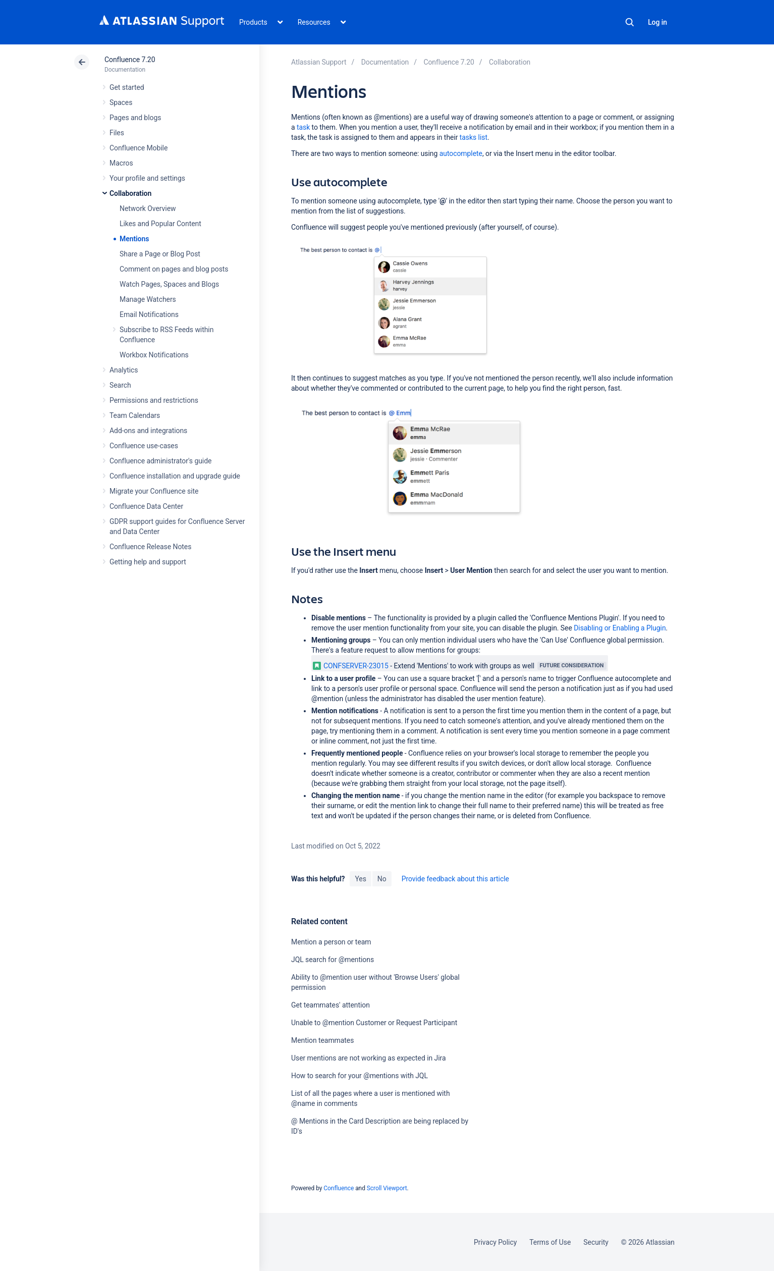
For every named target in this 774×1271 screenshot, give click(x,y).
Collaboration (130, 193)
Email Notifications (149, 314)
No (381, 879)
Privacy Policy (495, 1242)
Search (630, 22)
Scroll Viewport (387, 1188)
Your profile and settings (147, 178)
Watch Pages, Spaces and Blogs (169, 284)
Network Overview (148, 208)
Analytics (123, 370)
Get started (126, 87)
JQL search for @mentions (332, 960)
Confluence (338, 1188)
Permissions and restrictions (153, 400)
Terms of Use (550, 1242)
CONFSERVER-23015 (351, 666)
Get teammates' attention (330, 1005)
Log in (657, 22)
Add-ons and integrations (148, 431)
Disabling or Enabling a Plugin (620, 628)
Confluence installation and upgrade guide (174, 476)
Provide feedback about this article (455, 879)
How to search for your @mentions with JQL (359, 1076)
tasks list (473, 137)
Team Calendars (134, 415)
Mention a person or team (331, 942)
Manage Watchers (148, 299)
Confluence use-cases (143, 446)
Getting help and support (147, 562)
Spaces (120, 102)
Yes (360, 879)
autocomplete (460, 153)
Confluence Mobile (138, 148)
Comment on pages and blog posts (174, 269)
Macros (121, 163)
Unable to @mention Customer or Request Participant (374, 1023)
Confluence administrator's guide (160, 461)
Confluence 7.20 (129, 60)
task (303, 127)
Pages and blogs (135, 118)
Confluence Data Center (146, 506)
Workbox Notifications (154, 355)
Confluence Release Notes (150, 547)
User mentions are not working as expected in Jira (368, 1058)
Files (116, 133)
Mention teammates (322, 1040)
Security (596, 1242)
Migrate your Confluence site (153, 491)
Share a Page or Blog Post (160, 254)
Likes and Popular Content (160, 224)
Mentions (134, 239)
